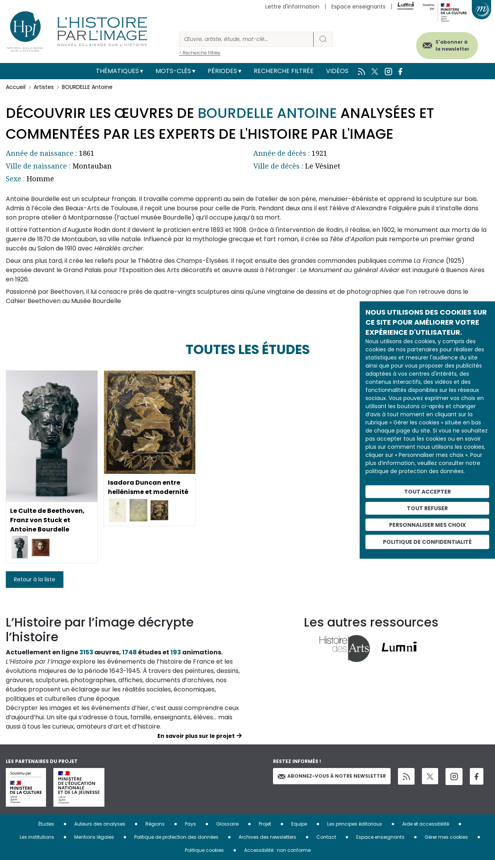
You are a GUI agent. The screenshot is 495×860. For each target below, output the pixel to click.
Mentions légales (94, 837)
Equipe (299, 824)
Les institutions (37, 837)
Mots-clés (173, 70)
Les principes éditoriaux (354, 824)
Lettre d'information (292, 6)
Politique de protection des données (176, 837)
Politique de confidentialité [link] (427, 542)
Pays (190, 824)
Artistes (44, 87)
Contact (326, 837)
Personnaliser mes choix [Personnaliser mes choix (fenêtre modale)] (427, 524)
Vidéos (337, 70)
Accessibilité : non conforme (277, 850)
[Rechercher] (246, 39)
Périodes (222, 70)
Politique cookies (204, 850)
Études (46, 824)
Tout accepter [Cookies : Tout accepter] (427, 492)
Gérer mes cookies (446, 837)
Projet (265, 824)
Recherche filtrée (284, 70)
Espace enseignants (358, 6)
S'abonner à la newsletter (452, 45)
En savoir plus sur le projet (196, 736)
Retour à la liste (34, 579)
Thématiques (117, 70)
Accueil (16, 87)
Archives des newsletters (267, 837)
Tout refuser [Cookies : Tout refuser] (427, 508)
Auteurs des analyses (99, 824)
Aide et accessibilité (425, 824)
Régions (155, 824)
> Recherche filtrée (199, 52)
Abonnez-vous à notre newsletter (332, 776)
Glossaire (227, 824)
